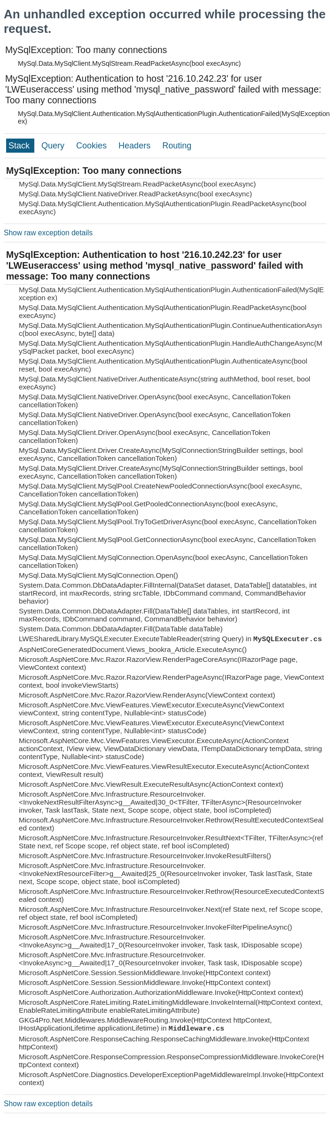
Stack (20, 145)
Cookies (92, 145)
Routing (176, 145)
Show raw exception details (48, 233)
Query (54, 145)
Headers (135, 145)
